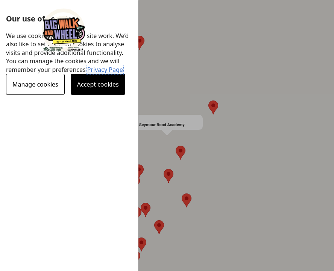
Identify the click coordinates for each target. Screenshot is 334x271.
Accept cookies (98, 84)
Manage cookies (35, 84)
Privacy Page (105, 69)
